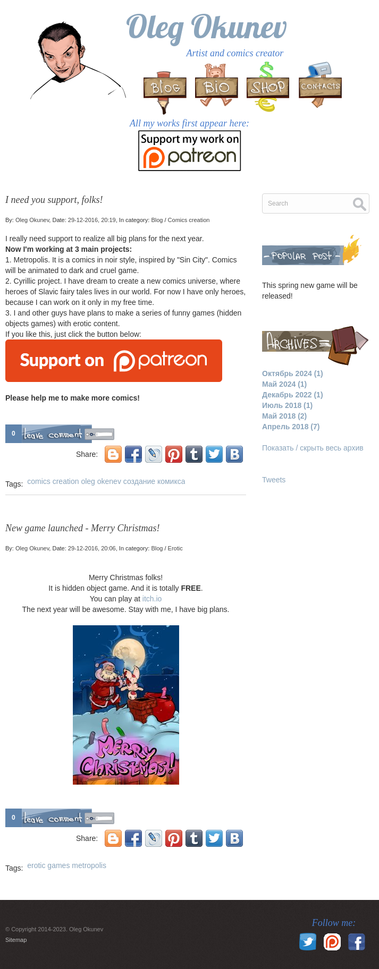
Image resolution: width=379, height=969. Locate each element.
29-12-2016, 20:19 (92, 220)
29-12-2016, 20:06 (92, 548)
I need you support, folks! (54, 199)
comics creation (53, 481)
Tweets (273, 479)
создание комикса (154, 481)
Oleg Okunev (206, 26)
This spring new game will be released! (310, 290)
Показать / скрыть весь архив (313, 448)
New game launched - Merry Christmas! (82, 528)
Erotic (175, 548)
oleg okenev (101, 481)
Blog (157, 220)
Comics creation (189, 220)
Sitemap (16, 940)
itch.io (152, 598)
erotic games (48, 865)
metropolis (89, 865)
